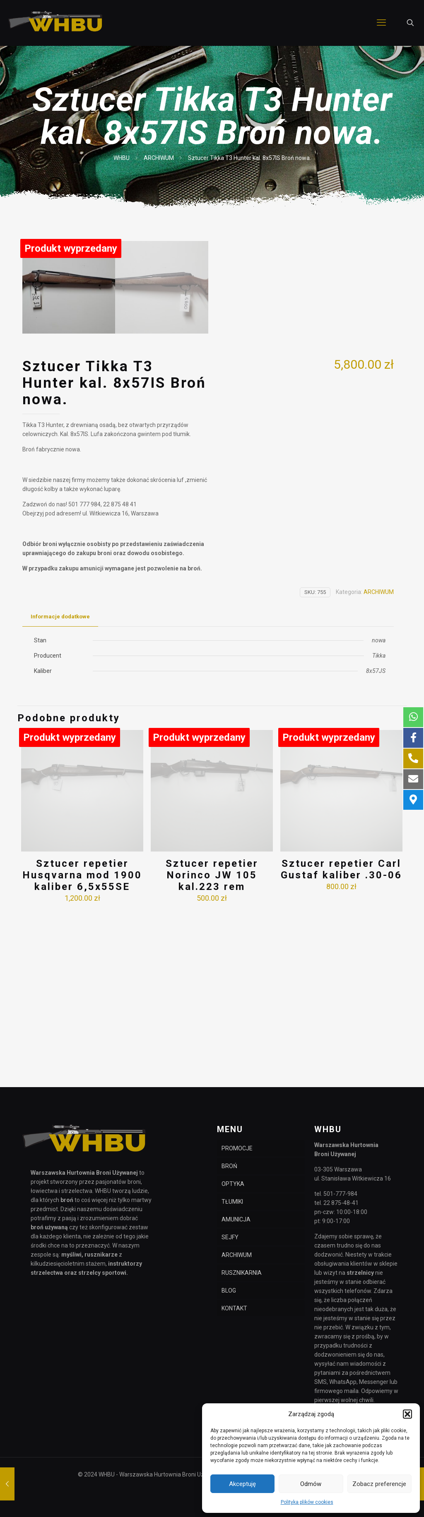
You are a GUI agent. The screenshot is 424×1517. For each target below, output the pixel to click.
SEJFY (230, 1237)
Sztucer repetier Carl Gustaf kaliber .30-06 (341, 1036)
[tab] (60, 784)
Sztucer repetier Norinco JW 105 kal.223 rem (212, 1042)
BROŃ (229, 1166)
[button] (407, 1414)
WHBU (121, 158)
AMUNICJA (236, 1219)
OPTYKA (233, 1184)
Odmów (310, 1484)
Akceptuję (242, 1484)
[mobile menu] (381, 23)
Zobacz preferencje (379, 1484)
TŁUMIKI (232, 1201)
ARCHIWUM (159, 158)
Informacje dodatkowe (60, 783)
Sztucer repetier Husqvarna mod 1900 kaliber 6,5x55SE (82, 1042)
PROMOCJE (237, 1148)
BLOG (229, 1290)
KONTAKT (234, 1308)
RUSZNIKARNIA (242, 1272)
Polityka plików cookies (307, 1502)
